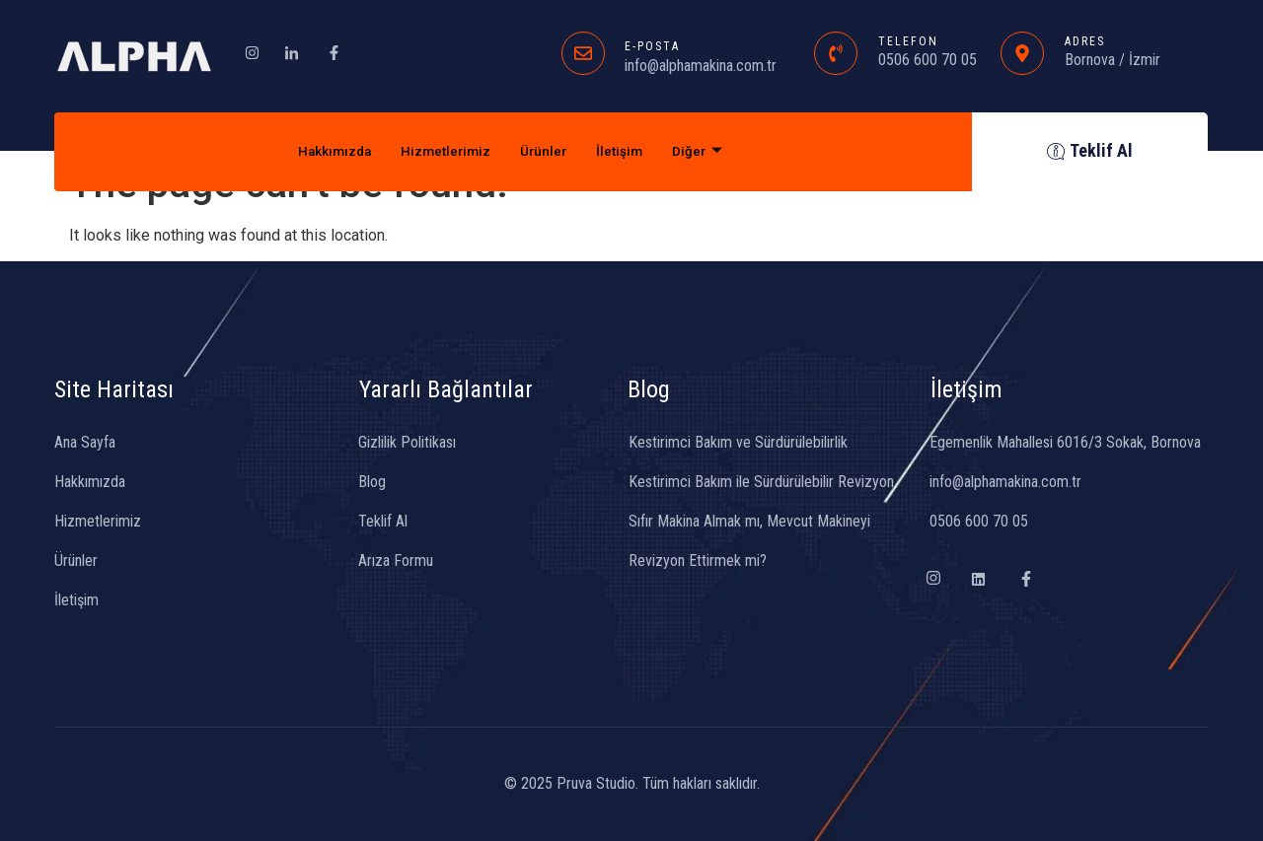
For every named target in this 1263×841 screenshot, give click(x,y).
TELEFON (908, 41)
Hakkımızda (324, 152)
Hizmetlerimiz (443, 152)
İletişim (628, 152)
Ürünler (547, 152)
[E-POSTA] (583, 53)
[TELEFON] (835, 53)
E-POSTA (652, 46)
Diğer (710, 152)
